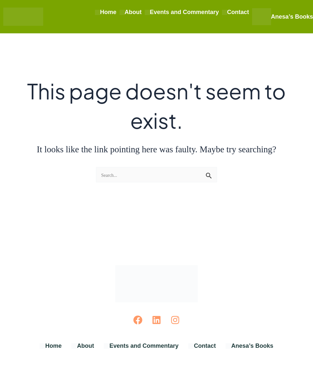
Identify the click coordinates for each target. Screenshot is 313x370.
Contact (235, 12)
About (131, 12)
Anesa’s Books (282, 16)
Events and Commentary (182, 12)
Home (106, 12)
